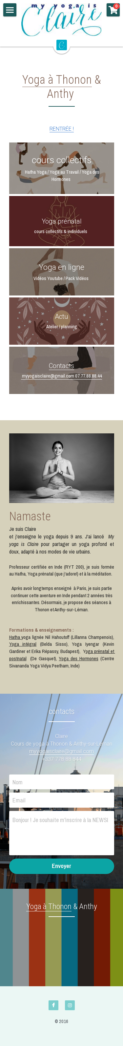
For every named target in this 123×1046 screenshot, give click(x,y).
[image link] (61, 19)
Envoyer (61, 866)
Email (18, 800)
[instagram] (70, 1005)
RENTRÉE (61, 129)
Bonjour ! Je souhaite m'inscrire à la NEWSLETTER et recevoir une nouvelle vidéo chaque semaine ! (60, 820)
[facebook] (53, 1005)
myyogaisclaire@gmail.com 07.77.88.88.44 (61, 375)
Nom (17, 782)
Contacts (61, 366)
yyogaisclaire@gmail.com (64, 751)
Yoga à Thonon (57, 80)
